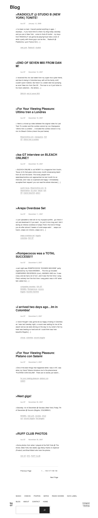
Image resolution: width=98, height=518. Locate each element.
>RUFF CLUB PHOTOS (31, 433)
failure (40, 190)
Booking (86, 505)
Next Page (54, 477)
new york (23, 47)
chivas (22, 337)
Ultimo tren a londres (31, 139)
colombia (23, 238)
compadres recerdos (27, 286)
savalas (38, 416)
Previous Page (25, 471)
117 (49, 471)
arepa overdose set (27, 235)
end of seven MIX (33, 93)
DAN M (23, 93)
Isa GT (11, 504)
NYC (28, 456)
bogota (38, 235)
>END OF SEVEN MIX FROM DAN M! (39, 64)
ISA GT (31, 238)
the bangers (40, 418)
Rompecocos (32, 289)
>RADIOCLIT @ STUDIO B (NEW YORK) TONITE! (38, 16)
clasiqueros (39, 137)
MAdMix (23, 289)
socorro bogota (39, 337)
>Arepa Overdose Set (31, 208)
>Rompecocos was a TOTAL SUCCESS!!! (35, 255)
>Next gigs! (23, 396)
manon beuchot (29, 193)
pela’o (38, 193)
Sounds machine (32, 291)
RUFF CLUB (35, 456)
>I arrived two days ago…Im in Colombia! (37, 308)
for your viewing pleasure (29, 378)
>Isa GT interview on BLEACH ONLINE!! (36, 156)
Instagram (86, 503)
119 (55, 471)
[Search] (44, 510)
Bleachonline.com (27, 137)
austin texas (24, 188)
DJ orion (34, 190)
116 (46, 471)
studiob (38, 47)
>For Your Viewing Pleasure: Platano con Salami (35, 354)
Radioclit (31, 47)
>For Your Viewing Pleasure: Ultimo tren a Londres (35, 110)
